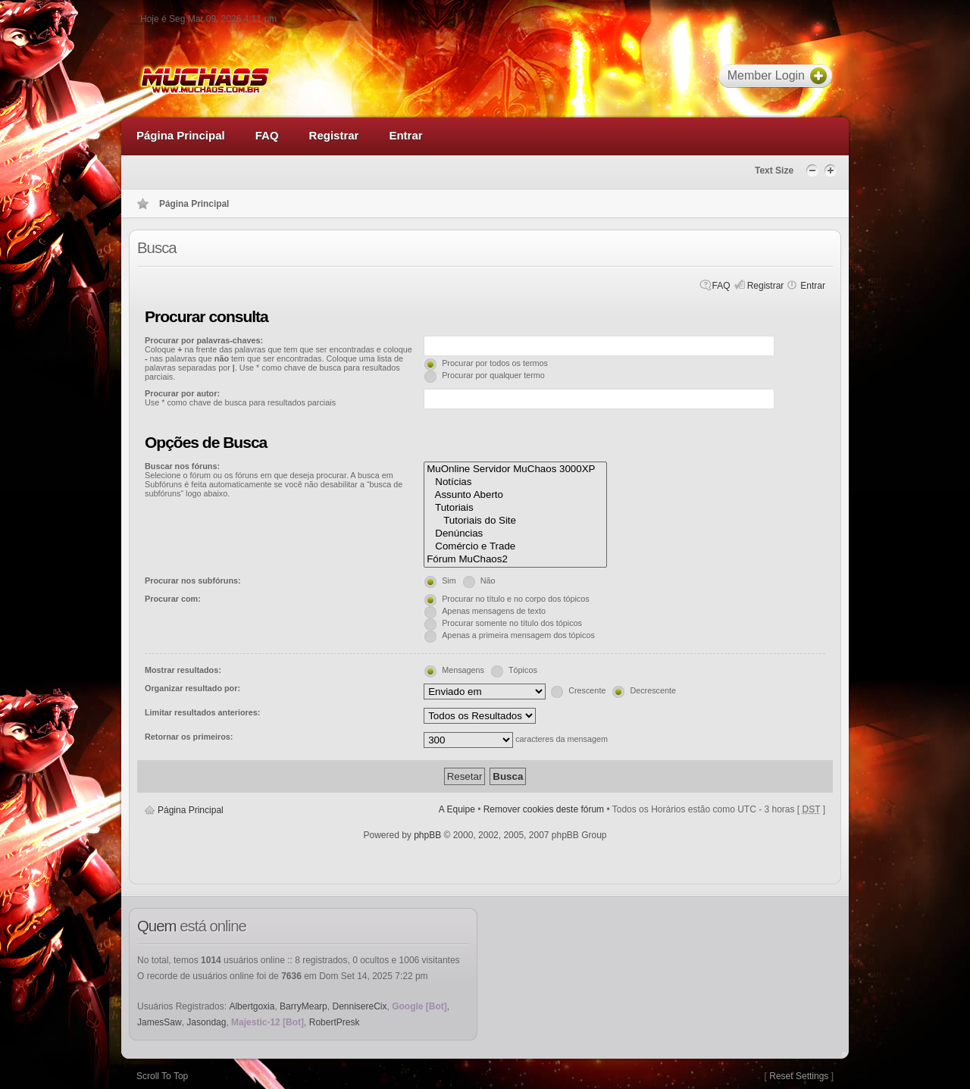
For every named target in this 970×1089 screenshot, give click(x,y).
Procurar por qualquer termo (493, 375)
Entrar (812, 285)
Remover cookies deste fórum (543, 809)
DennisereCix (359, 1006)
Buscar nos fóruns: (182, 466)
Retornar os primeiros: (189, 736)
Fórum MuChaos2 (515, 559)
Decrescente (653, 690)
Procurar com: (173, 598)
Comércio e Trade (515, 546)
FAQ (721, 285)
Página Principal (191, 810)
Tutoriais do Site (515, 521)
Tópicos (522, 669)
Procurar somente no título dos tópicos (512, 622)
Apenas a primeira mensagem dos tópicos (518, 635)
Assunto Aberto (515, 495)
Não (488, 580)
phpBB (427, 835)
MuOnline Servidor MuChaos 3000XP (515, 469)
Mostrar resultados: (183, 669)
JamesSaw (159, 1022)
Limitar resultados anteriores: (202, 712)
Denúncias (515, 533)
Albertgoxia (251, 1006)
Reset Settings (798, 1076)
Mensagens (463, 669)
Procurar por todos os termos (495, 363)
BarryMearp (303, 1006)
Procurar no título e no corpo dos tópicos (515, 598)
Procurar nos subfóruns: (193, 580)
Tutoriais (515, 508)
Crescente (586, 690)
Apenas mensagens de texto (494, 610)
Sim (449, 580)
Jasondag (206, 1022)
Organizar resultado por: (192, 688)
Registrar (765, 285)
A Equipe (457, 809)
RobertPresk (334, 1022)
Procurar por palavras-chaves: (204, 340)
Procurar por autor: (182, 393)
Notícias (515, 482)
